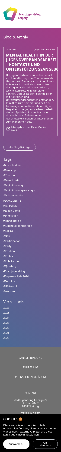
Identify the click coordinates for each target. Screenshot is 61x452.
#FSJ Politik (10, 205)
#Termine (9, 281)
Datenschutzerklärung (30, 377)
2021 (6, 333)
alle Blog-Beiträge (19, 147)
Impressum (30, 367)
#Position (9, 251)
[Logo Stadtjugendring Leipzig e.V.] (22, 14)
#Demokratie (11, 180)
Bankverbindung (30, 358)
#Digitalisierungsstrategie (19, 190)
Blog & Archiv (15, 37)
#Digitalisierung (13, 185)
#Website (9, 291)
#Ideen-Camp (11, 210)
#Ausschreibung (13, 165)
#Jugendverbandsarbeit (44, 49)
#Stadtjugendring (14, 271)
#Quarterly (10, 266)
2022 (6, 328)
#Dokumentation (13, 195)
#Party (7, 246)
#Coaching (9, 175)
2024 (6, 317)
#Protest (8, 256)
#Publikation (11, 261)
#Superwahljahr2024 (16, 276)
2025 (6, 312)
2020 (6, 338)
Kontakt (30, 393)
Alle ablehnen (45, 444)
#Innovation (10, 215)
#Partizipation (12, 241)
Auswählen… (16, 444)
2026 (6, 307)
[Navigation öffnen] (56, 14)
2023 (6, 323)
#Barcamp (9, 170)
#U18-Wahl (10, 286)
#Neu (6, 236)
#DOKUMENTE (12, 200)
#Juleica (8, 231)
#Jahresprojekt (12, 220)
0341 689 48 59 (30, 412)
